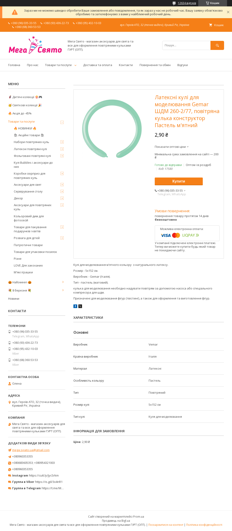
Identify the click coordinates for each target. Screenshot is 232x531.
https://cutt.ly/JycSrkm (44, 475)
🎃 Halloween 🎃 (19, 282)
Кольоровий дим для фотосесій (29, 218)
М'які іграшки (23, 272)
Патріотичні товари (28, 245)
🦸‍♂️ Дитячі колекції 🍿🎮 (25, 97)
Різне (18, 259)
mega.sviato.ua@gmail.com (31, 450)
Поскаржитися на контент (165, 525)
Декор (18, 198)
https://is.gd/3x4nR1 (49, 482)
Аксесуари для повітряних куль (32, 207)
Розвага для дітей (27, 238)
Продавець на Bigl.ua (116, 521)
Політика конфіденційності (204, 525)
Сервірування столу (28, 191)
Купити (178, 181)
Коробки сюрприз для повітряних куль (29, 175)
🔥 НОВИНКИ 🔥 (25, 128)
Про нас (32, 65)
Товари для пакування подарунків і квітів (30, 229)
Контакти (126, 65)
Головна (14, 65)
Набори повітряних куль (31, 142)
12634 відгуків (187, 3)
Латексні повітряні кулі (30, 149)
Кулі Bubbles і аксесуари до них (33, 165)
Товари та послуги (58, 65)
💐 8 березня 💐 (19, 290)
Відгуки (182, 65)
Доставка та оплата (97, 65)
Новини (13, 298)
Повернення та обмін (155, 65)
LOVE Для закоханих (28, 265)
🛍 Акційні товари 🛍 (29, 135)
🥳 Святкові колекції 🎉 (25, 105)
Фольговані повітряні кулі (32, 156)
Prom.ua (138, 517)
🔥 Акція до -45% (19, 113)
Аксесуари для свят (27, 185)
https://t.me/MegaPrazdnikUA (62, 488)
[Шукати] (217, 45)
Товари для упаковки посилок (35, 252)
